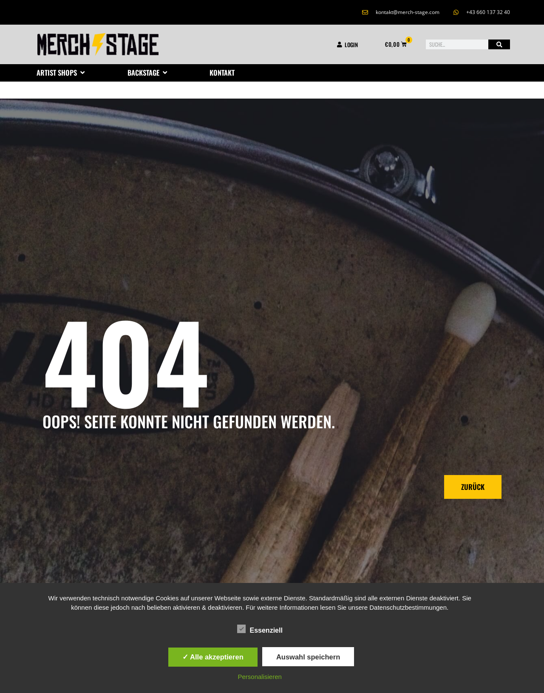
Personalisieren (260, 676)
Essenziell (260, 629)
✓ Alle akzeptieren (213, 657)
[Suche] (499, 44)
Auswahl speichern (308, 657)
